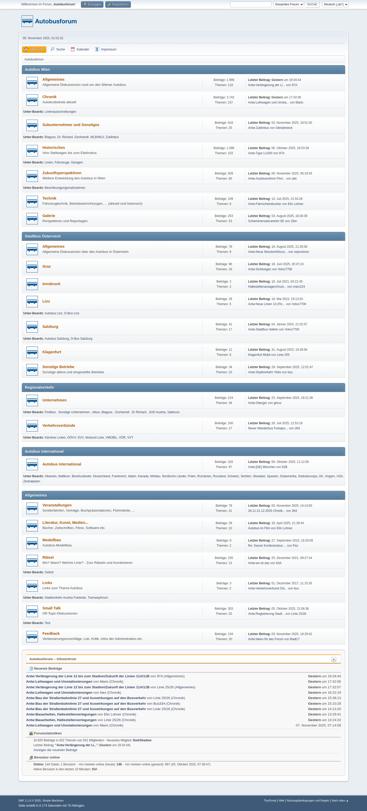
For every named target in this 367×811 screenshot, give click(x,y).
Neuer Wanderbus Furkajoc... (268, 428)
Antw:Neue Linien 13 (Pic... (266, 304)
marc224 (299, 286)
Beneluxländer (81, 476)
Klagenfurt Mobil (259, 355)
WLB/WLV (97, 137)
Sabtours (173, 412)
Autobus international (62, 464)
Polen (192, 476)
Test (47, 623)
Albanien (51, 476)
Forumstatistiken (45, 733)
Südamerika (288, 476)
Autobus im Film (259, 528)
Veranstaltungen (57, 505)
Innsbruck (51, 284)
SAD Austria (157, 412)
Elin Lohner (295, 204)
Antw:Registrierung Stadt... (266, 614)
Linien (49, 162)
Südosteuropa (307, 476)
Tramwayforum (98, 597)
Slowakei (259, 476)
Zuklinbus (112, 137)
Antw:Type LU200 (260, 153)
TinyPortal (270, 800)
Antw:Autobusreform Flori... (266, 178)
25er (294, 221)
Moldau (155, 476)
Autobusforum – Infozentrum (52, 659)
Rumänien (204, 476)
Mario (299, 102)
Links (47, 583)
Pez (295, 545)
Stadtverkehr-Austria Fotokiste (65, 597)
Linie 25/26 (298, 614)
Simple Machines (53, 800)
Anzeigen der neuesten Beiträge (55, 750)
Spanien (272, 476)
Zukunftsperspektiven (62, 173)
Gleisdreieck (284, 128)
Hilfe (281, 800)
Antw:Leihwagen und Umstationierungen (59, 681)
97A (294, 85)
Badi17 (295, 639)
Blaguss (50, 137)
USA (340, 476)
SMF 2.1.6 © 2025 (29, 800)
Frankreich (119, 476)
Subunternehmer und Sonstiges (71, 125)
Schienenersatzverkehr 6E (266, 221)
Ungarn (330, 476)
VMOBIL (111, 437)
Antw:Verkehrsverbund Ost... (267, 588)
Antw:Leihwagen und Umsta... (268, 102)
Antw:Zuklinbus (258, 128)
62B (284, 467)
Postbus (51, 412)
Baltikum (64, 476)
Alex (103, 692)
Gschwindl (82, 137)
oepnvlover (301, 252)
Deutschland (101, 476)
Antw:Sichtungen (259, 269)
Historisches (54, 147)
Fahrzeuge (62, 162)
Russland (219, 476)
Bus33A (159, 703)
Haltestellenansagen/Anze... (267, 286)
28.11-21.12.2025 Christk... (266, 511)
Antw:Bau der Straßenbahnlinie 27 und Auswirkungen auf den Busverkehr (86, 698)
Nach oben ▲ (340, 800)
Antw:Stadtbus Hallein (263, 329)
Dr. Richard (65, 137)
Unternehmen (55, 400)
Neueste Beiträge (45, 668)
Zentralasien (31, 481)
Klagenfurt (52, 352)
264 (297, 428)
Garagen (77, 162)
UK (321, 476)
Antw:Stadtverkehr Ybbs (264, 372)
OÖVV (71, 437)
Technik (49, 198)
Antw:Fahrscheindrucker (265, 204)
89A (94, 769)
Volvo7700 (285, 269)
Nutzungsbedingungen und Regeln (308, 800)
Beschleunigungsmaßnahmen (65, 188)
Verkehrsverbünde (59, 425)
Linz (46, 301)
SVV (80, 437)
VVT (130, 437)
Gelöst (49, 572)
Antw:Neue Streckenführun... (267, 252)
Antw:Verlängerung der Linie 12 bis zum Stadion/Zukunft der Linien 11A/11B (88, 676)
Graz (47, 266)
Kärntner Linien (55, 437)
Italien (132, 476)
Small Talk (52, 608)
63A (278, 563)
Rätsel (48, 557)
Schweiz (233, 476)
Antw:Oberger (258, 403)
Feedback (51, 633)
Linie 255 (283, 355)
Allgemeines (54, 79)
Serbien (246, 476)
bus (290, 372)
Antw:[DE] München (261, 467)
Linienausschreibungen (60, 111)
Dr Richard (139, 412)
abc (294, 178)
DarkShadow (142, 740)
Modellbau (52, 540)
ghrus (277, 403)
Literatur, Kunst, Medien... (65, 523)
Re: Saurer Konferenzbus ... (267, 545)
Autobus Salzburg (57, 338)
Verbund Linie (94, 437)
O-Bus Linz (71, 313)
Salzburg (50, 327)
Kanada (143, 476)
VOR (122, 437)
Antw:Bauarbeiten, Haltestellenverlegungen (61, 714)
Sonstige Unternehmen (74, 412)
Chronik (50, 97)
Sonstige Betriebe (59, 367)
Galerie (49, 216)
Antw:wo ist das (258, 563)
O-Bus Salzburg (81, 338)
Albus (96, 412)
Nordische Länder (174, 476)
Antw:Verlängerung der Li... (266, 85)
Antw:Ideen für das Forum (266, 639)
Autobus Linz (53, 313)
